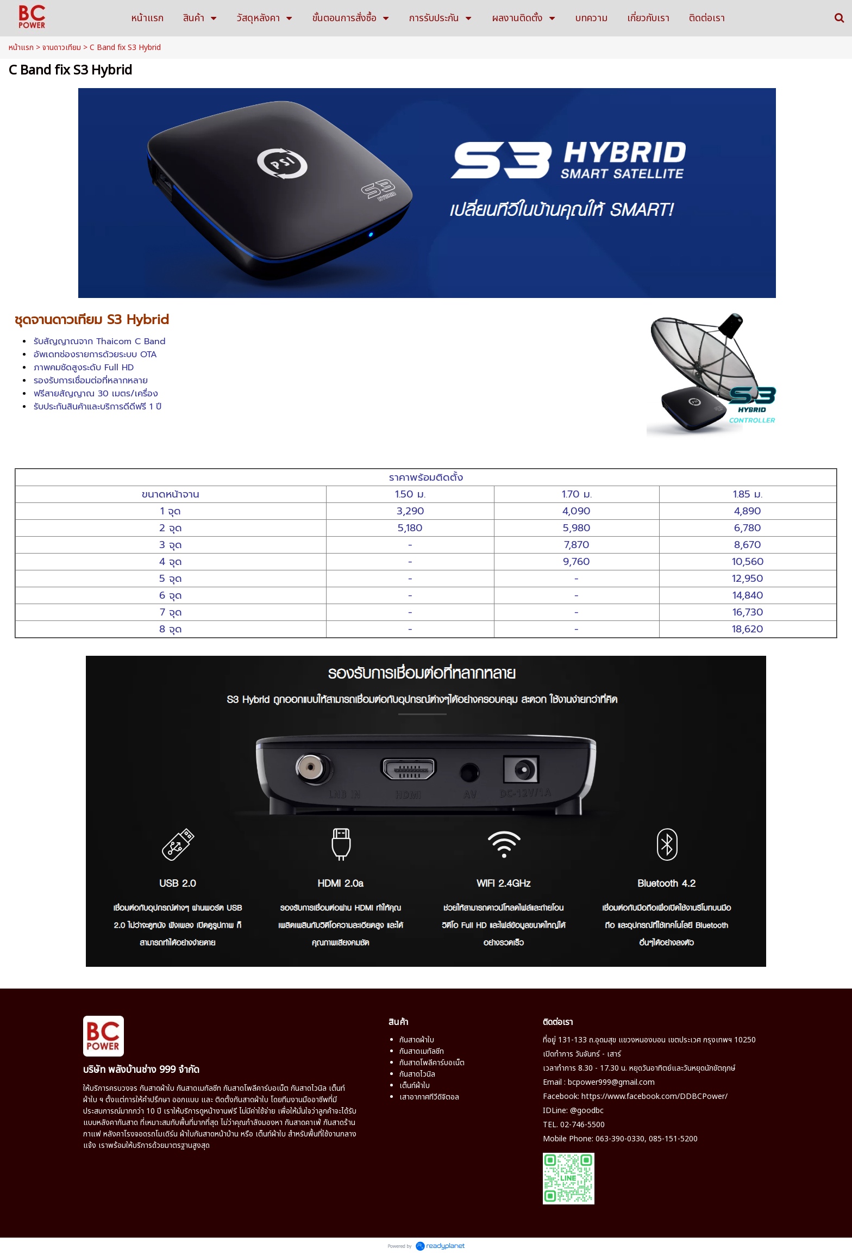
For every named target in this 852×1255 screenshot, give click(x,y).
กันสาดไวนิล (309, 1088)
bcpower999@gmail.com (611, 1082)
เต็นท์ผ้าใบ (414, 1085)
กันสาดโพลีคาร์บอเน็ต (256, 1088)
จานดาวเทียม (61, 47)
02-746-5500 (582, 1124)
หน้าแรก (21, 47)
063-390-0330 (620, 1139)
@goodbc (587, 1110)
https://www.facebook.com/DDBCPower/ (654, 1096)
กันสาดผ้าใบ (157, 1088)
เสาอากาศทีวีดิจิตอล (429, 1097)
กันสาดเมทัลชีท (199, 1088)
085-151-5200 (673, 1139)
